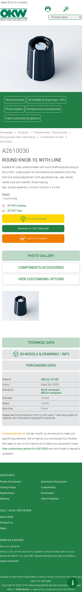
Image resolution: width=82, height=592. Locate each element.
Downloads (47, 493)
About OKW (6, 517)
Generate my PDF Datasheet (33, 228)
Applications (7, 493)
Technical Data (15, 99)
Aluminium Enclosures (54, 481)
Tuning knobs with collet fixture (17, 137)
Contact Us (6, 522)
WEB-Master (22, 589)
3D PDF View (14, 210)
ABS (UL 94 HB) (49, 379)
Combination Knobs (52, 137)
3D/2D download (33, 219)
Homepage (6, 132)
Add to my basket (33, 238)
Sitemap (4, 498)
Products (23, 132)
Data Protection (50, 498)
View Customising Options (22, 118)
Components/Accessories (43, 109)
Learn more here (9, 561)
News (3, 528)
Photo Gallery (14, 109)
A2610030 (6, 141)
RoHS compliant (50, 389)
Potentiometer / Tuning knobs (50, 132)
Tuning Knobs (8, 487)
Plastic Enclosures (10, 481)
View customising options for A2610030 (25, 448)
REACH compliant (51, 392)
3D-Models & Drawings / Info (46, 99)
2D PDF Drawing (16, 205)
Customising (48, 487)
